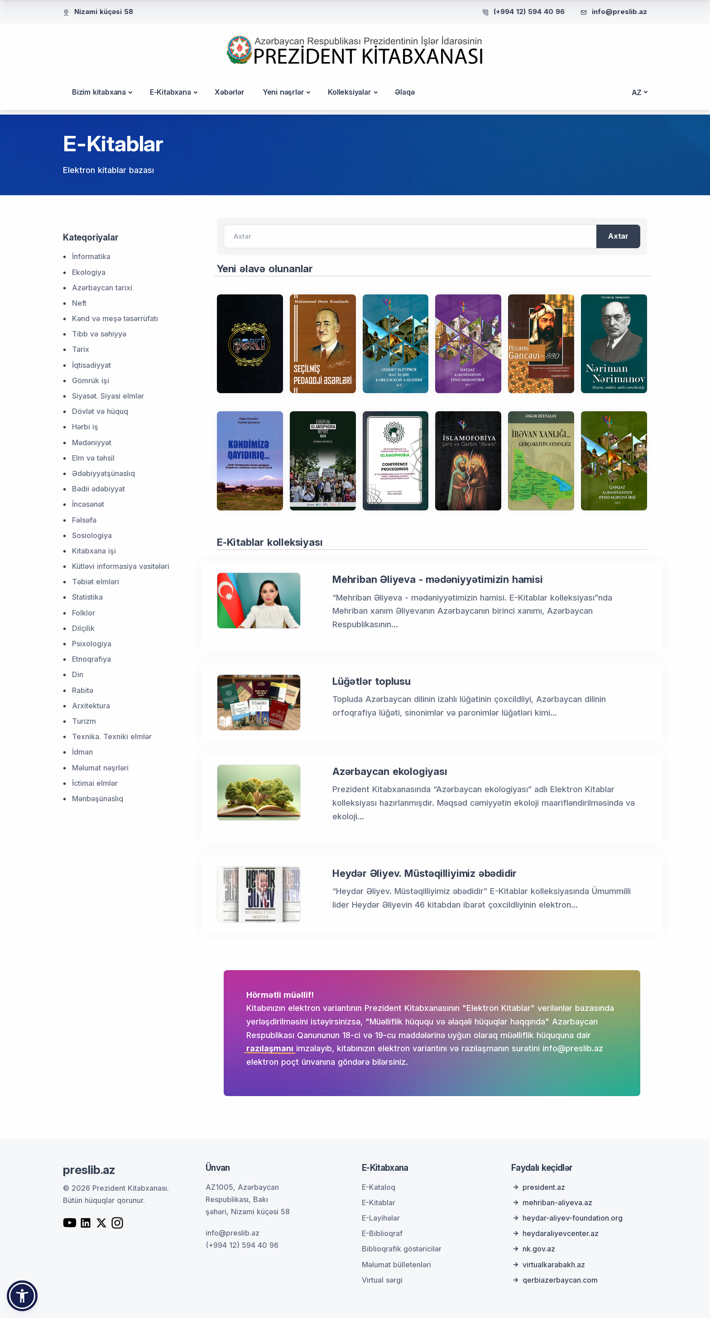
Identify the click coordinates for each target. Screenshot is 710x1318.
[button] (22, 1296)
